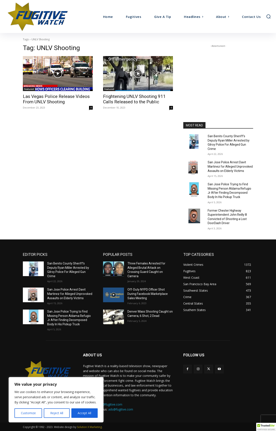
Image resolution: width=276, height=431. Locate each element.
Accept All (84, 413)
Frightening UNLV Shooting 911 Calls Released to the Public (134, 99)
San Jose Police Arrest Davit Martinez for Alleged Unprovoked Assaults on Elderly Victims (230, 166)
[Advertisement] (218, 75)
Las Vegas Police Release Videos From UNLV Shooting (56, 99)
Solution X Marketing (89, 427)
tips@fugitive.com (109, 404)
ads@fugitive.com (120, 409)
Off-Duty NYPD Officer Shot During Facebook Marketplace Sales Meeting (147, 294)
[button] (268, 16)
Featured (29, 89)
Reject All (56, 413)
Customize (28, 413)
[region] (56, 399)
